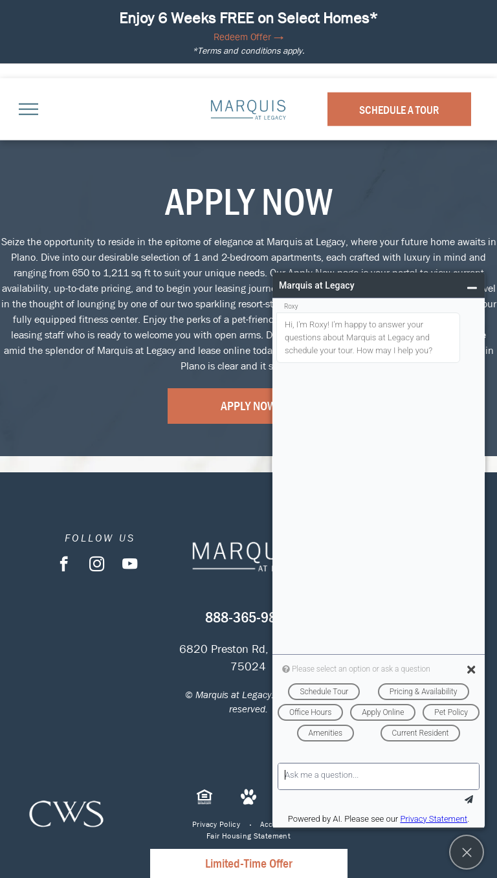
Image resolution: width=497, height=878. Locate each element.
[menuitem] (216, 824)
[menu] (28, 109)
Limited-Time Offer (248, 863)
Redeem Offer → (248, 36)
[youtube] (129, 565)
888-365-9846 (248, 617)
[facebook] (63, 565)
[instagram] (96, 565)
